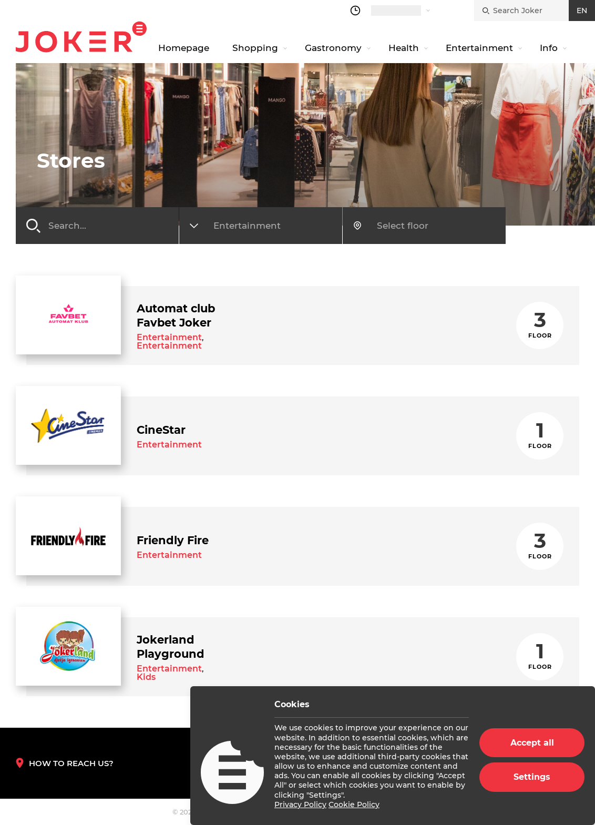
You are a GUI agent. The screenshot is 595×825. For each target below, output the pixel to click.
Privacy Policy (300, 804)
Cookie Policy (354, 804)
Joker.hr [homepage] (81, 37)
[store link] (68, 315)
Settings (532, 777)
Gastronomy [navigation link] (333, 48)
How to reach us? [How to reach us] (65, 763)
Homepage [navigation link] (183, 48)
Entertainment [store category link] (169, 337)
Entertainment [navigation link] (479, 48)
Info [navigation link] (549, 48)
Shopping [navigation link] (255, 48)
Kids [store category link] (146, 677)
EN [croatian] (582, 10)
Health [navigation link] (403, 48)
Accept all (532, 743)
